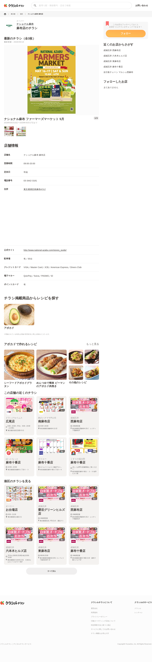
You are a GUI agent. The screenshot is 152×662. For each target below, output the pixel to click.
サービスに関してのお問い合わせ (103, 629)
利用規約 (94, 612)
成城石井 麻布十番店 (113, 66)
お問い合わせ (141, 5)
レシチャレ (138, 612)
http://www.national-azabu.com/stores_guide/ (45, 250)
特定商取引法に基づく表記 (101, 625)
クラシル (137, 608)
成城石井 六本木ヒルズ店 (115, 56)
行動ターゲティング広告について (103, 621)
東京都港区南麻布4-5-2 (35, 189)
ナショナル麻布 (25, 24)
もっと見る (92, 344)
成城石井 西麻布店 (112, 50)
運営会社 (94, 608)
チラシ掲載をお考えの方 (100, 633)
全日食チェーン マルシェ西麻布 (118, 72)
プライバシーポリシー (99, 617)
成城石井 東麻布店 (112, 61)
